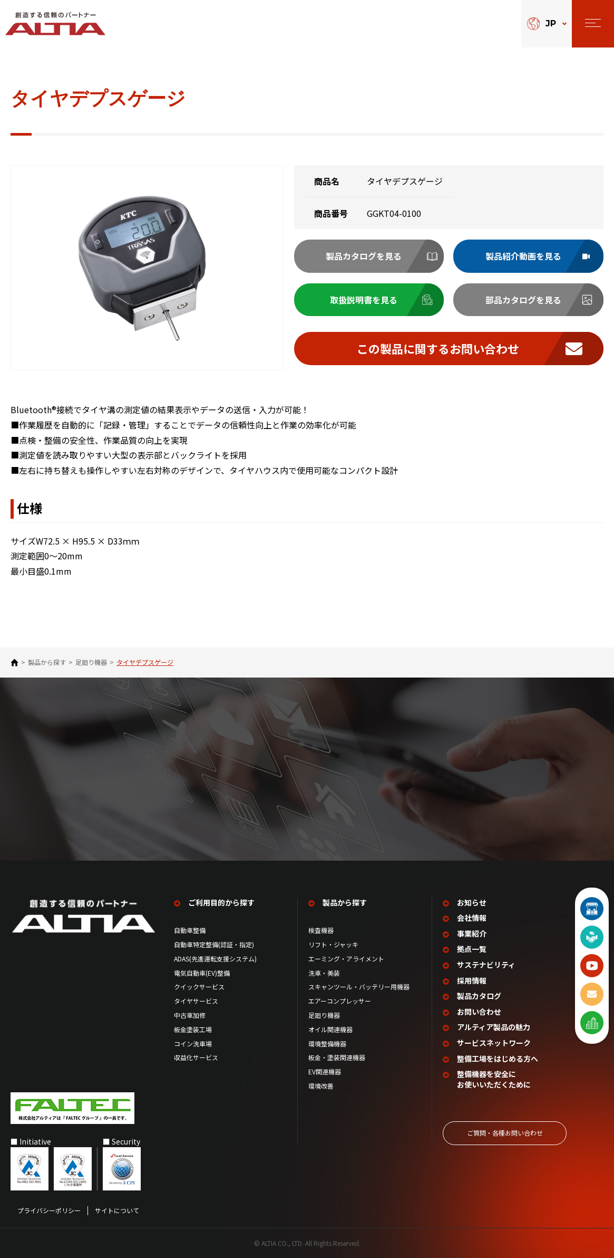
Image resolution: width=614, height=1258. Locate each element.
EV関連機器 (324, 1072)
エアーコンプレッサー (339, 1001)
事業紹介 (471, 934)
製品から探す (47, 662)
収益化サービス (196, 1057)
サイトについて (117, 1210)
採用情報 (471, 981)
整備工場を (497, 1059)
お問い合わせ (479, 1012)
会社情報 (471, 918)
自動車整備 (190, 930)
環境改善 (321, 1086)
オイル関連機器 (330, 1029)
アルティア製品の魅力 (493, 1027)
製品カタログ (479, 996)
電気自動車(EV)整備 (202, 973)
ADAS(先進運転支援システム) (215, 959)
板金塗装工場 (193, 1029)
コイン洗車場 (193, 1044)
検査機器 (321, 930)
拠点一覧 (471, 949)
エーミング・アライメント (346, 959)
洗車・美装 (324, 973)
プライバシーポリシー (49, 1210)
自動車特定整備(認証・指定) (217, 944)
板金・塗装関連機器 (336, 1057)
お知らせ (471, 903)
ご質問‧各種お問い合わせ (505, 1132)
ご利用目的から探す (221, 903)
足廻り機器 (91, 662)
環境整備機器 (327, 1044)
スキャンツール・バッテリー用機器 (359, 987)
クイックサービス (199, 987)
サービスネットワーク (494, 1043)
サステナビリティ (486, 965)
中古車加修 (190, 1015)
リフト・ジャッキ (333, 944)
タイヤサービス (196, 1001)
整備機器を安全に (494, 1079)
